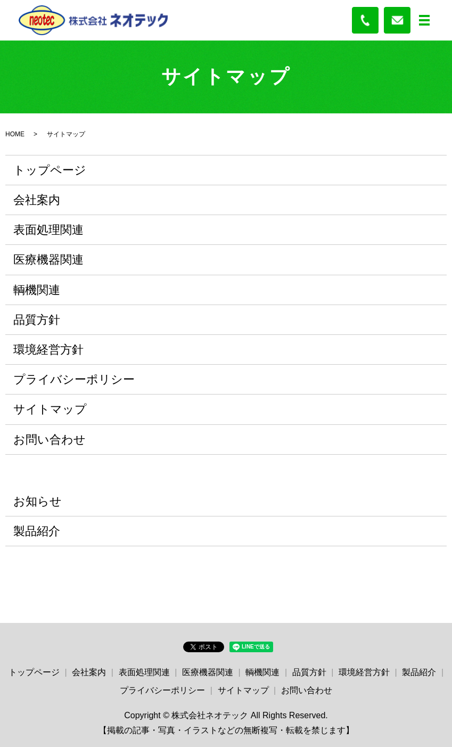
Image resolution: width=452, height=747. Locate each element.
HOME (14, 134)
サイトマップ (50, 409)
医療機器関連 (48, 259)
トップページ (49, 170)
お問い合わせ (49, 439)
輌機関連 (36, 290)
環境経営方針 (48, 349)
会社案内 (36, 200)
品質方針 (36, 319)
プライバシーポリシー (74, 379)
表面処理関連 (48, 229)
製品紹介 (36, 531)
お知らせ (37, 501)
